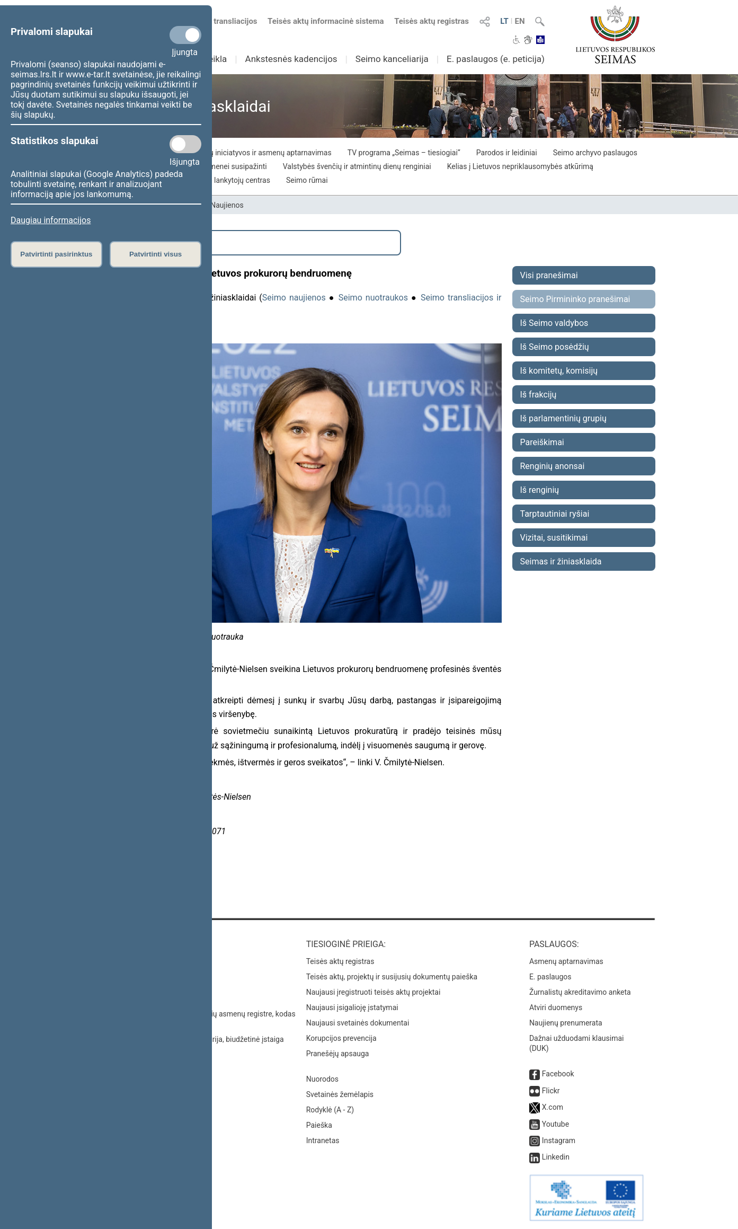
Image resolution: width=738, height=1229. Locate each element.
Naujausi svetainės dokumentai (358, 1023)
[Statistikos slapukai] (185, 144)
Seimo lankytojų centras (230, 180)
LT (504, 21)
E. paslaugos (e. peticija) (496, 59)
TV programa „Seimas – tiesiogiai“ (404, 152)
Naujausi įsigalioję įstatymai (352, 1007)
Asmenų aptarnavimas (566, 961)
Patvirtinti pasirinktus (56, 254)
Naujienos (226, 205)
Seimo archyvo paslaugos (595, 152)
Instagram (558, 1140)
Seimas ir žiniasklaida (561, 561)
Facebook (558, 1073)
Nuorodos (322, 1079)
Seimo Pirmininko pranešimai (575, 299)
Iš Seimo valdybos (554, 323)
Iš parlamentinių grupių (563, 418)
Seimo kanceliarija (392, 59)
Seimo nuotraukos (373, 298)
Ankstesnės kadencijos (291, 59)
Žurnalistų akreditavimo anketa (580, 992)
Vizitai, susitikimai (554, 538)
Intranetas (323, 1140)
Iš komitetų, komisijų (559, 371)
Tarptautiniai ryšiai (555, 514)
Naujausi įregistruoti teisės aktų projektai (373, 992)
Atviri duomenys (555, 1007)
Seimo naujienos (294, 298)
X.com (552, 1107)
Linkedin (556, 1157)
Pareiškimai (542, 442)
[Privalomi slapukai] (185, 35)
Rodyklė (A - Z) (330, 1110)
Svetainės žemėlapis (340, 1094)
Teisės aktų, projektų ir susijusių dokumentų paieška (391, 976)
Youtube (555, 1124)
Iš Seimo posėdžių (554, 347)
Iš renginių (539, 490)
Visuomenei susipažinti (229, 166)
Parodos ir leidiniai (506, 152)
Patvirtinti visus (155, 254)
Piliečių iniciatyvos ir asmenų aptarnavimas (261, 152)
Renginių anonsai (552, 466)
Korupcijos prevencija (341, 1038)
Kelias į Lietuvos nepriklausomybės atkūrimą (520, 166)
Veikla (215, 59)
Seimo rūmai (307, 180)
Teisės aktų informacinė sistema (326, 21)
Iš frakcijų (538, 395)
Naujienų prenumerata (565, 1023)
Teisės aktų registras (431, 21)
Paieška (319, 1125)
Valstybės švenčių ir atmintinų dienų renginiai (357, 166)
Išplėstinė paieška (131, 242)
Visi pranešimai (549, 275)
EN (519, 21)
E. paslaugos (550, 976)
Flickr (551, 1090)
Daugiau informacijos (51, 220)
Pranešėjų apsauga (337, 1053)
